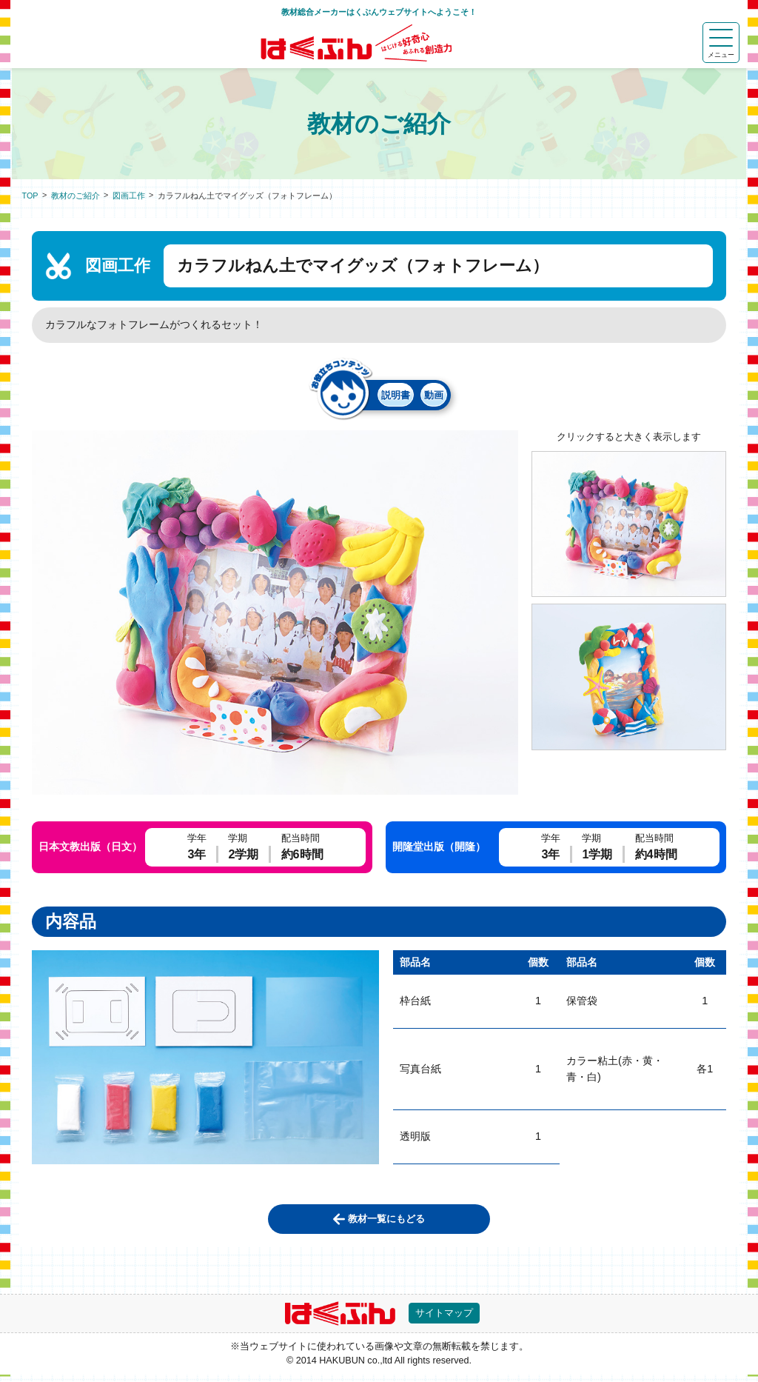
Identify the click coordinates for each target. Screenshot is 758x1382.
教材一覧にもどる (387, 1223)
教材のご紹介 (75, 195)
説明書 (383, 397)
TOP (30, 195)
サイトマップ (448, 1319)
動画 (448, 397)
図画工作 (129, 195)
